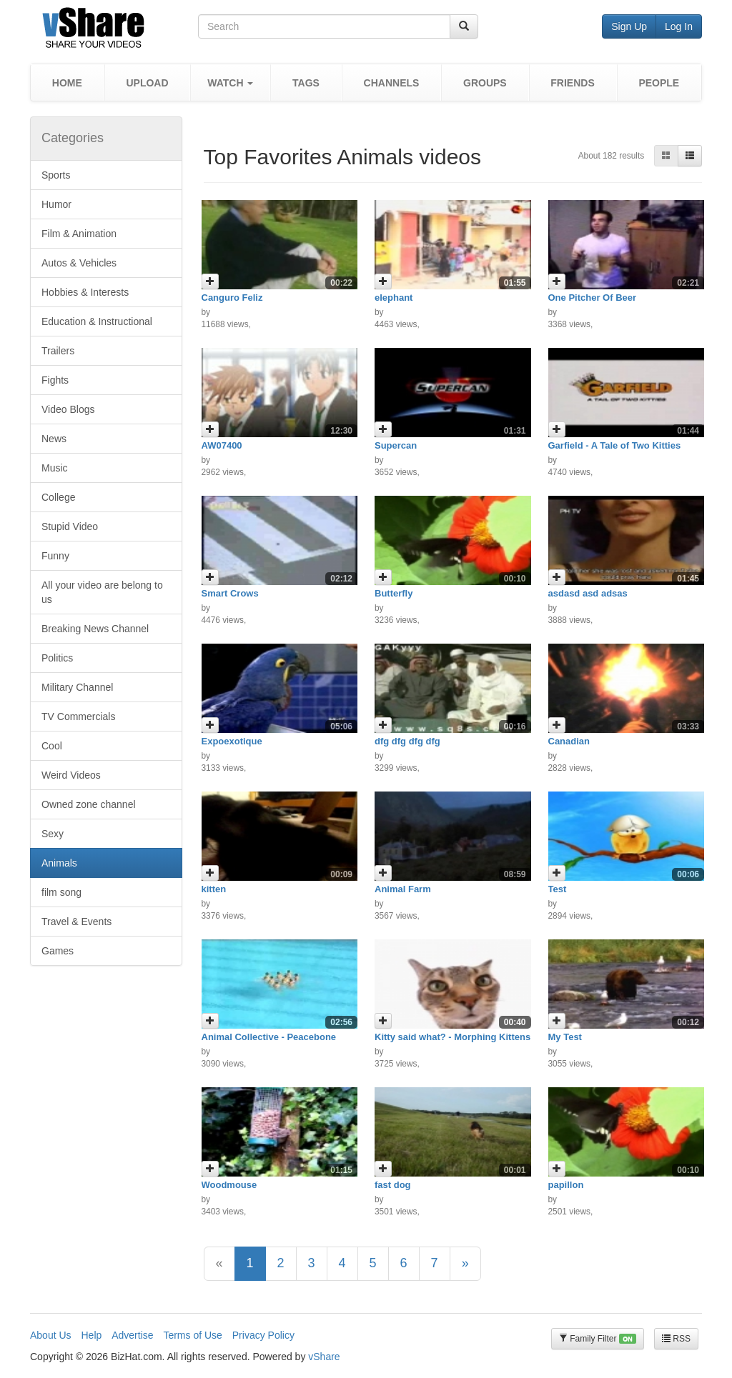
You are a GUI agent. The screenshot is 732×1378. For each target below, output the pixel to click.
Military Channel (77, 687)
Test (557, 889)
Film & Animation (79, 233)
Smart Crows (230, 593)
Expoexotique (232, 741)
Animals (59, 863)
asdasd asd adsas (588, 593)
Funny (55, 555)
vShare (324, 1356)
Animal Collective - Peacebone (269, 1037)
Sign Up (629, 26)
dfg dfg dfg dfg (407, 741)
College (58, 497)
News (53, 438)
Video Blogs (67, 409)
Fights (55, 380)
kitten (214, 889)
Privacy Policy (263, 1335)
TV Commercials (78, 716)
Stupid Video (69, 526)
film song (61, 892)
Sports (55, 175)
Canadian (569, 741)
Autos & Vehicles (79, 263)
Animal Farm (403, 889)
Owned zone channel (88, 804)
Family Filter (597, 1339)
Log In (679, 26)
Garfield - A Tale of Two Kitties (614, 445)
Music (54, 468)
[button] (230, 82)
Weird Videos (71, 775)
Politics (57, 658)
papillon (566, 1184)
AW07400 (222, 445)
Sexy (52, 833)
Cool (51, 746)
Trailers (57, 350)
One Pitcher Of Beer (592, 297)
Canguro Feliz (232, 297)
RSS (676, 1339)
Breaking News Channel (95, 628)
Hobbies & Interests (85, 292)
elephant (393, 297)
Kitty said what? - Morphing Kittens (452, 1037)
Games (57, 951)
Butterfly (393, 593)
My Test (565, 1037)
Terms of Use (192, 1335)
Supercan (396, 445)
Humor (56, 204)
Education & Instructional (96, 321)
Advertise (132, 1335)
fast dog (393, 1184)
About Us (50, 1335)
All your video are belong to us (102, 592)
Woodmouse (229, 1184)
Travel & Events (76, 921)
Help (91, 1335)
